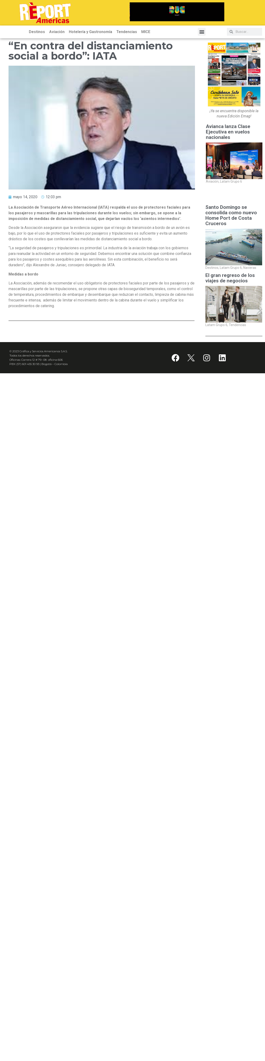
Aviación (57, 32)
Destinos (37, 32)
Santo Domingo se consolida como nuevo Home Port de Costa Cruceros (231, 215)
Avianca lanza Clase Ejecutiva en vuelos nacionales (228, 132)
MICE (145, 32)
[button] (202, 32)
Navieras (249, 268)
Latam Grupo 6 (231, 181)
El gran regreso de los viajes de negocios (230, 280)
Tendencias (126, 32)
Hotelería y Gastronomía (90, 32)
